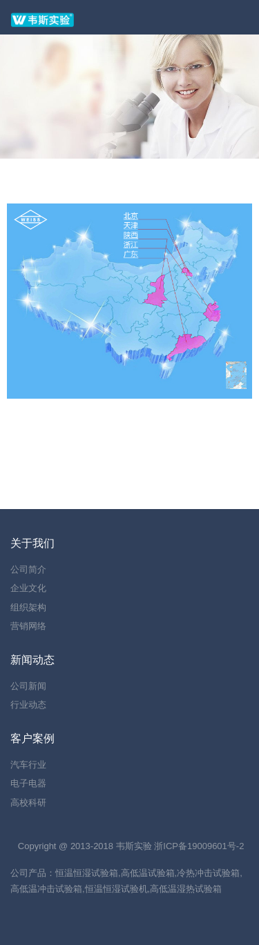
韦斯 (125, 846)
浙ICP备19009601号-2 (199, 846)
